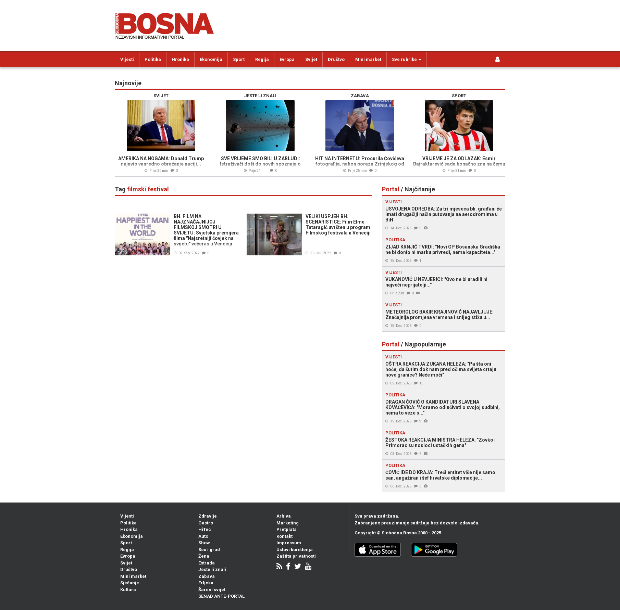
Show (204, 542)
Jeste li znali (212, 569)
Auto (203, 536)
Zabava (206, 576)
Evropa (287, 59)
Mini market (368, 59)
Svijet (311, 59)
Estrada (206, 562)
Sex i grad (209, 549)
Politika (153, 59)
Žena (203, 556)
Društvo (336, 59)
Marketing (287, 522)
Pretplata (286, 529)
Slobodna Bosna (399, 532)
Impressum (288, 542)
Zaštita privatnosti (296, 556)
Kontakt (284, 536)
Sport (239, 59)
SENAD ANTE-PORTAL (221, 596)
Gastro (205, 522)
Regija (262, 59)
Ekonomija (211, 59)
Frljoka (205, 582)
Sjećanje (129, 582)
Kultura (128, 589)
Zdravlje (207, 516)
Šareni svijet (211, 589)
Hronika (180, 59)
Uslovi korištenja (294, 549)
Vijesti (127, 59)
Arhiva (283, 516)
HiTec (204, 529)
